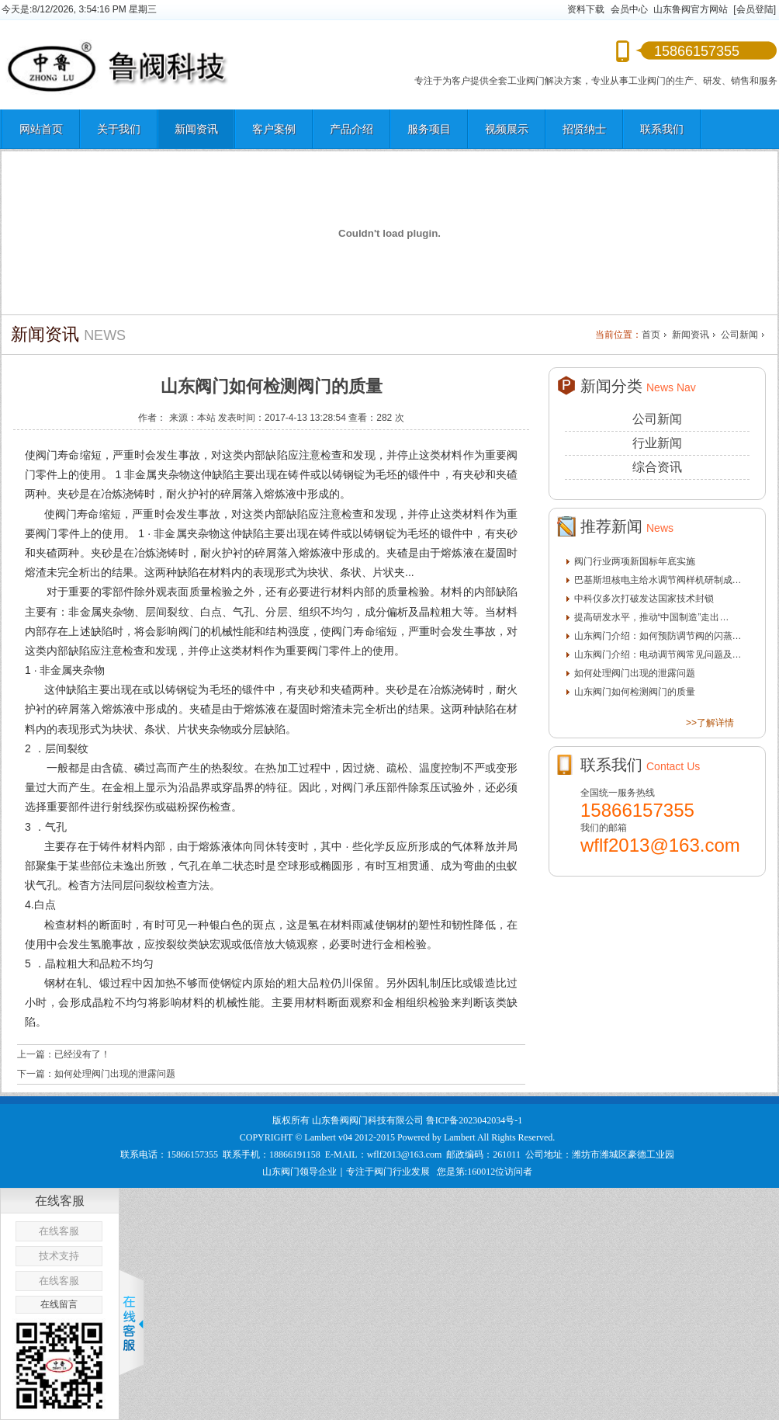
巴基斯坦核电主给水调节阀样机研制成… (658, 580)
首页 (651, 334)
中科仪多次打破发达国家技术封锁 (644, 598)
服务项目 (429, 129)
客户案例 (274, 129)
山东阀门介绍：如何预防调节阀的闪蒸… (658, 635)
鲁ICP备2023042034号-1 (474, 1120)
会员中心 (629, 9)
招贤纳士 (584, 129)
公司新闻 (739, 334)
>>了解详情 (710, 722)
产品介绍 (351, 129)
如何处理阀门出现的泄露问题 (114, 1073)
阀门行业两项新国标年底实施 (634, 561)
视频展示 (506, 129)
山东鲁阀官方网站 (690, 9)
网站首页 (41, 129)
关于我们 (118, 129)
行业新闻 (657, 443)
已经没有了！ (82, 1054)
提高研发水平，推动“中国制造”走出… (651, 617)
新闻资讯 (196, 129)
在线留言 (59, 1304)
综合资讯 (657, 467)
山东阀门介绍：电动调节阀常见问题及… (658, 654)
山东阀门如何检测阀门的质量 (634, 691)
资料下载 (585, 9)
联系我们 (662, 129)
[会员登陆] (754, 9)
